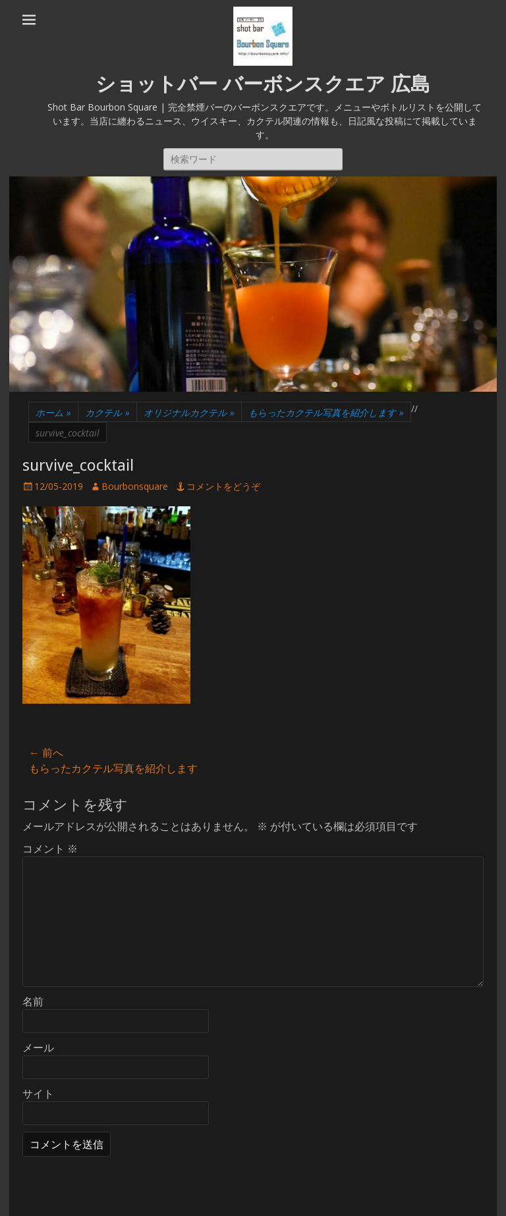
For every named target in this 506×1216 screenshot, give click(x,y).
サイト (38, 1093)
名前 (32, 1001)
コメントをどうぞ (223, 486)
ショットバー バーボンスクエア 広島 (263, 83)
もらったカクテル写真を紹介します (326, 412)
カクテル (107, 412)
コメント (50, 848)
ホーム (53, 412)
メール (38, 1047)
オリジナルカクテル (189, 412)
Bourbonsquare (134, 486)
